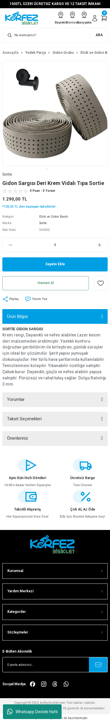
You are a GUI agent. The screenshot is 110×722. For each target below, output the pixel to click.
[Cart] (104, 18)
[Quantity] (55, 245)
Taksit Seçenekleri (24, 418)
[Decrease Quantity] (7, 245)
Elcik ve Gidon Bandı (53, 216)
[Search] (55, 35)
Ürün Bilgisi (17, 316)
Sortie (43, 223)
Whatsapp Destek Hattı (32, 711)
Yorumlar (16, 399)
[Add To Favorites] (101, 283)
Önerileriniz (17, 438)
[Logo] (23, 18)
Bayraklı (60, 17)
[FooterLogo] (55, 544)
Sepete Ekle (55, 264)
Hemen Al (46, 283)
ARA (99, 35)
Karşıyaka (84, 17)
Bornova (72, 17)
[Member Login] (94, 18)
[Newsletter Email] (55, 664)
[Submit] (98, 664)
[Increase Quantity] (102, 245)
